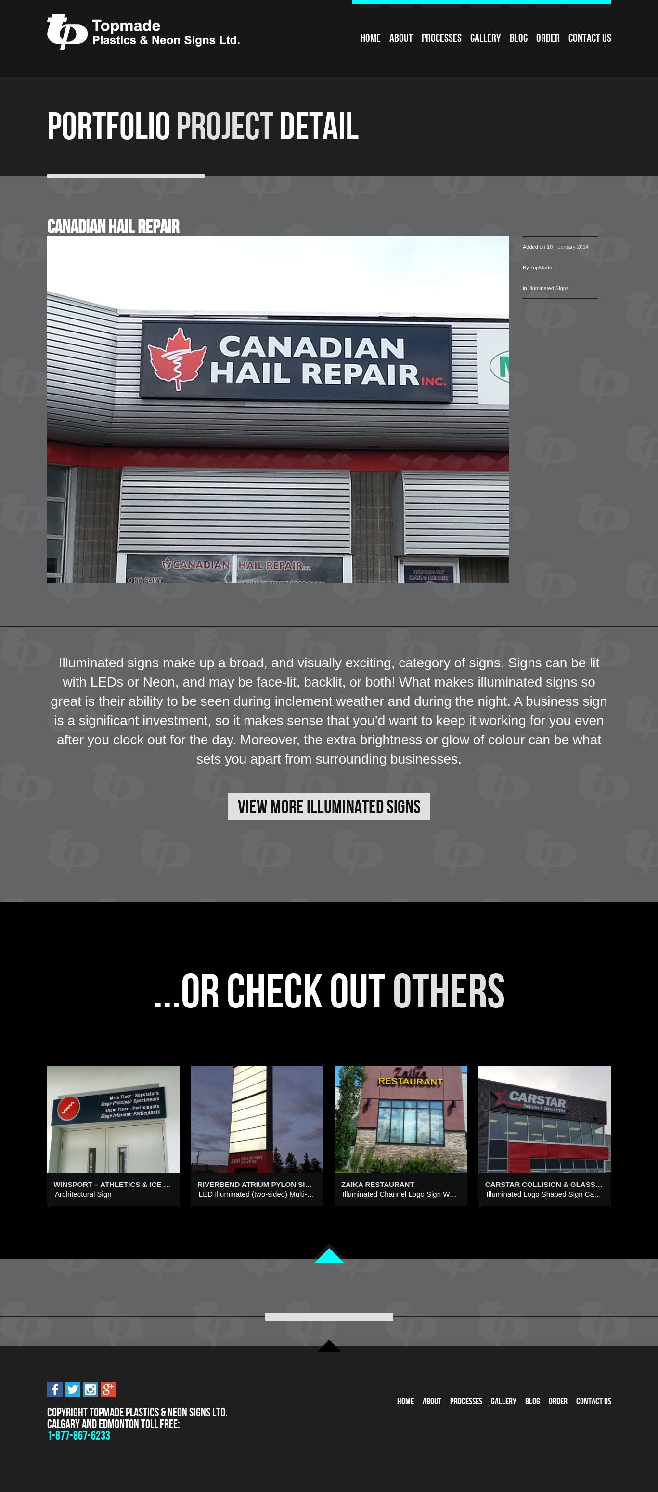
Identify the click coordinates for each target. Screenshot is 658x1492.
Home (371, 38)
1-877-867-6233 (78, 1435)
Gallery (485, 38)
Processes (442, 38)
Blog (519, 38)
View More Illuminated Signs (329, 806)
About (401, 38)
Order (548, 38)
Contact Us (589, 38)
